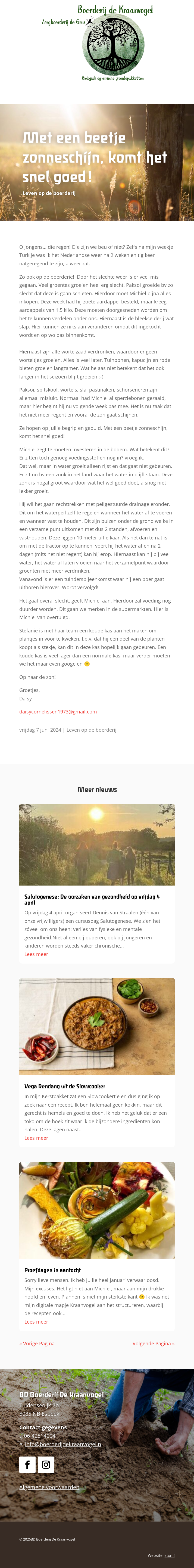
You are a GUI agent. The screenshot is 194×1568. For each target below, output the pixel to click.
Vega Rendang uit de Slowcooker (64, 1086)
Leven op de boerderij (92, 729)
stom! (170, 1555)
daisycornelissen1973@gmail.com (58, 711)
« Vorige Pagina (37, 1343)
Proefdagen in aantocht (52, 1270)
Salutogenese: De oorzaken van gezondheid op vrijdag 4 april (92, 899)
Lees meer (36, 954)
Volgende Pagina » (154, 1343)
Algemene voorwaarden (49, 1487)
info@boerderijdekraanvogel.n (63, 1444)
